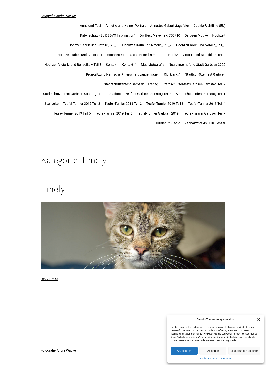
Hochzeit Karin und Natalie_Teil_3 (200, 45)
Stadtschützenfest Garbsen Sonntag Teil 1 (74, 94)
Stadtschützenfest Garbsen (205, 74)
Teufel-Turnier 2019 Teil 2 (123, 103)
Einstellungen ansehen (244, 350)
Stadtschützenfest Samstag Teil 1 (200, 94)
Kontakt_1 (129, 64)
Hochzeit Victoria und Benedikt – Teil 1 (135, 55)
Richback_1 (172, 74)
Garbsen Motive (196, 35)
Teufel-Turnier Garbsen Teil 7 (204, 113)
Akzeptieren (184, 350)
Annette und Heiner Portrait (125, 26)
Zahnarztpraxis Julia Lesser (205, 123)
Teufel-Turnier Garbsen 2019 (158, 113)
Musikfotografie (152, 64)
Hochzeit (218, 35)
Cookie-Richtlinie (208, 358)
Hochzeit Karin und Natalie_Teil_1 (93, 45)
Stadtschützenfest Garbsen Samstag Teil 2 (194, 84)
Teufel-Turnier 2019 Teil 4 (206, 103)
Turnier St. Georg (168, 123)
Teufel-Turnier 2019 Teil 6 (113, 113)
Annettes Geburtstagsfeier (169, 26)
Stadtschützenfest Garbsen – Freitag (131, 84)
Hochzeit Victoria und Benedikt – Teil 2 (196, 55)
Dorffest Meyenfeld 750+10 (160, 35)
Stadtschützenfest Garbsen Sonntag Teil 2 (140, 94)
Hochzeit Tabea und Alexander (79, 55)
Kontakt (111, 64)
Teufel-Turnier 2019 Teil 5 (72, 113)
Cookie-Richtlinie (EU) (209, 26)
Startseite (51, 103)
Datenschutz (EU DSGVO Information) (107, 35)
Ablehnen (213, 350)
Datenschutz (225, 358)
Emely (53, 188)
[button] (258, 319)
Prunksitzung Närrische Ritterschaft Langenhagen (122, 74)
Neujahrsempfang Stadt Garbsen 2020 (197, 64)
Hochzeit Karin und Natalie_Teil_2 (147, 45)
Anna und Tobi (90, 26)
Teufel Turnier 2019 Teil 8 (81, 103)
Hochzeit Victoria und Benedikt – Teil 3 (72, 64)
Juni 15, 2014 (49, 279)
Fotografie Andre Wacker (58, 16)
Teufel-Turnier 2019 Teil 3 (165, 103)
